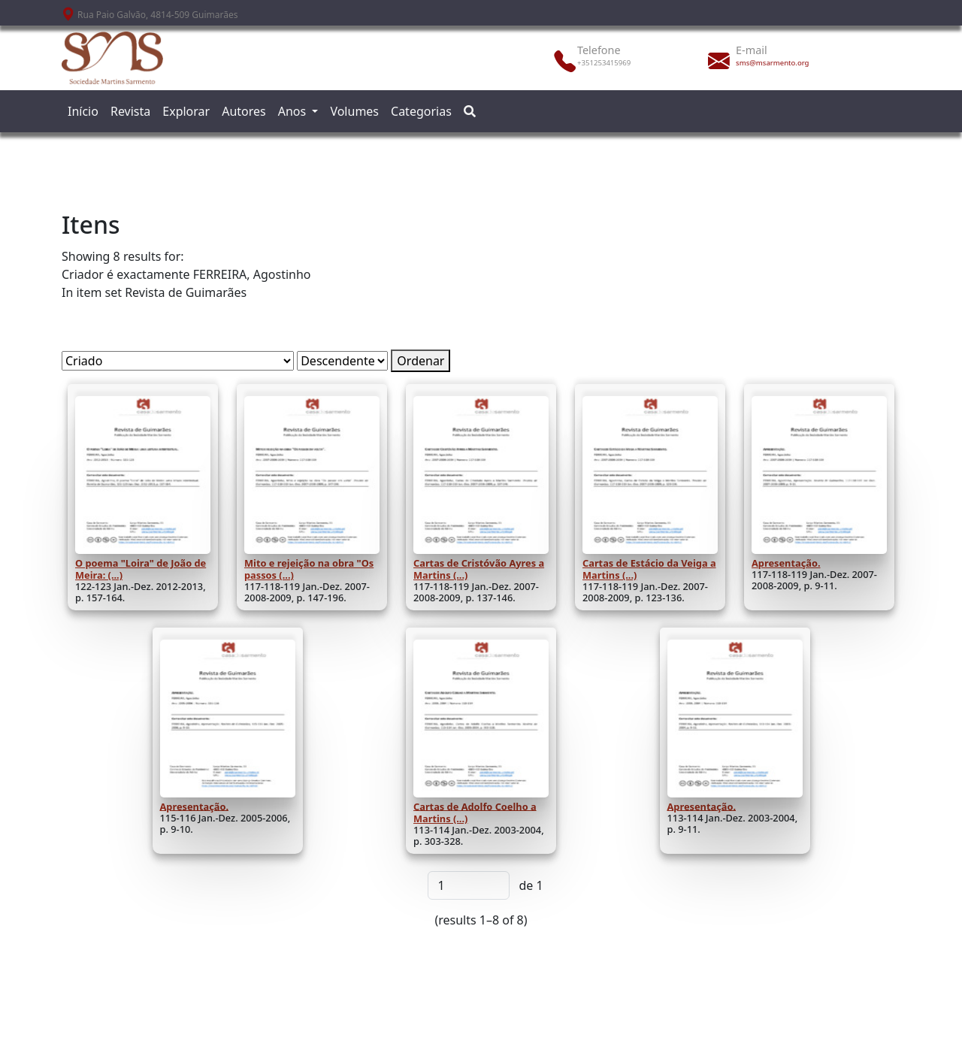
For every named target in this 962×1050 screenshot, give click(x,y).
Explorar (186, 111)
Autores (244, 111)
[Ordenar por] (178, 361)
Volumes (354, 111)
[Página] (469, 885)
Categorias (421, 111)
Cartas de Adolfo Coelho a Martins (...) (475, 812)
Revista (130, 111)
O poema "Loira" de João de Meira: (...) (140, 569)
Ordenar (420, 361)
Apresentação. (786, 563)
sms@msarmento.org (772, 63)
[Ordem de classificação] (342, 361)
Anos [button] (294, 111)
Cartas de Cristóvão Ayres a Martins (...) (478, 569)
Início (83, 111)
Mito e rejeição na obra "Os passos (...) (309, 569)
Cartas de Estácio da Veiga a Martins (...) (649, 569)
